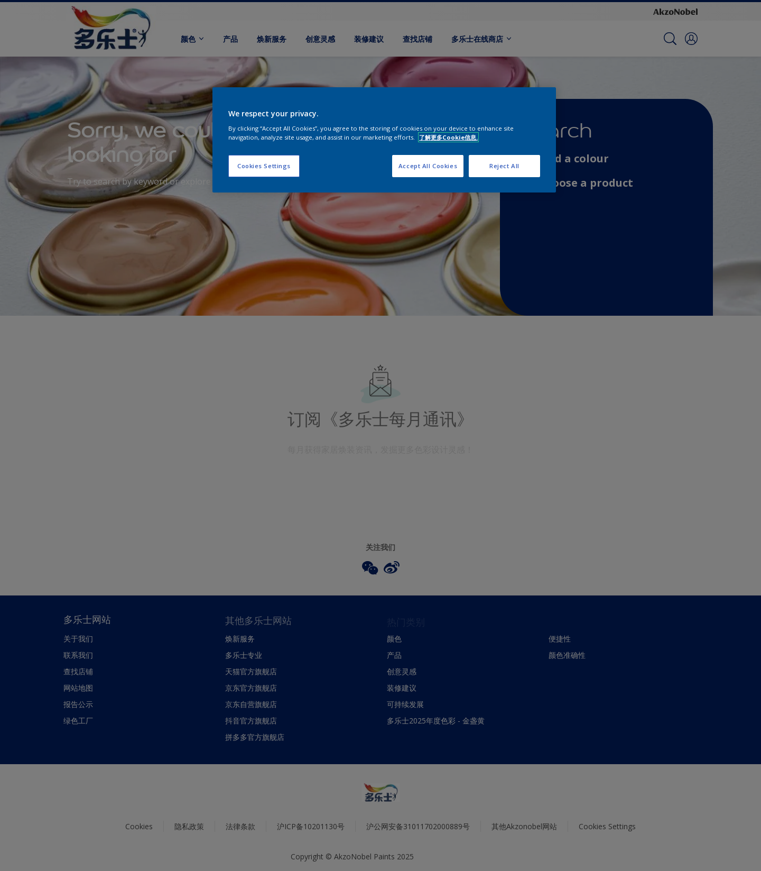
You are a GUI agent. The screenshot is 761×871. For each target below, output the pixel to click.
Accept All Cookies (427, 166)
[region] (384, 140)
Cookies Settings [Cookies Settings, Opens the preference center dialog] (264, 166)
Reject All (504, 166)
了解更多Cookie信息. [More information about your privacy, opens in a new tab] (448, 137)
